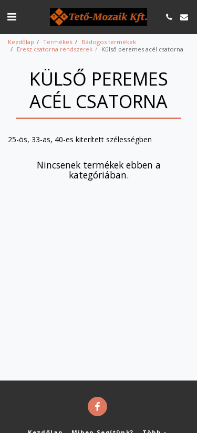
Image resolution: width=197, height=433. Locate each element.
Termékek (57, 42)
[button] (11, 16)
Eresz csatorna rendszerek (54, 49)
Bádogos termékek (108, 42)
